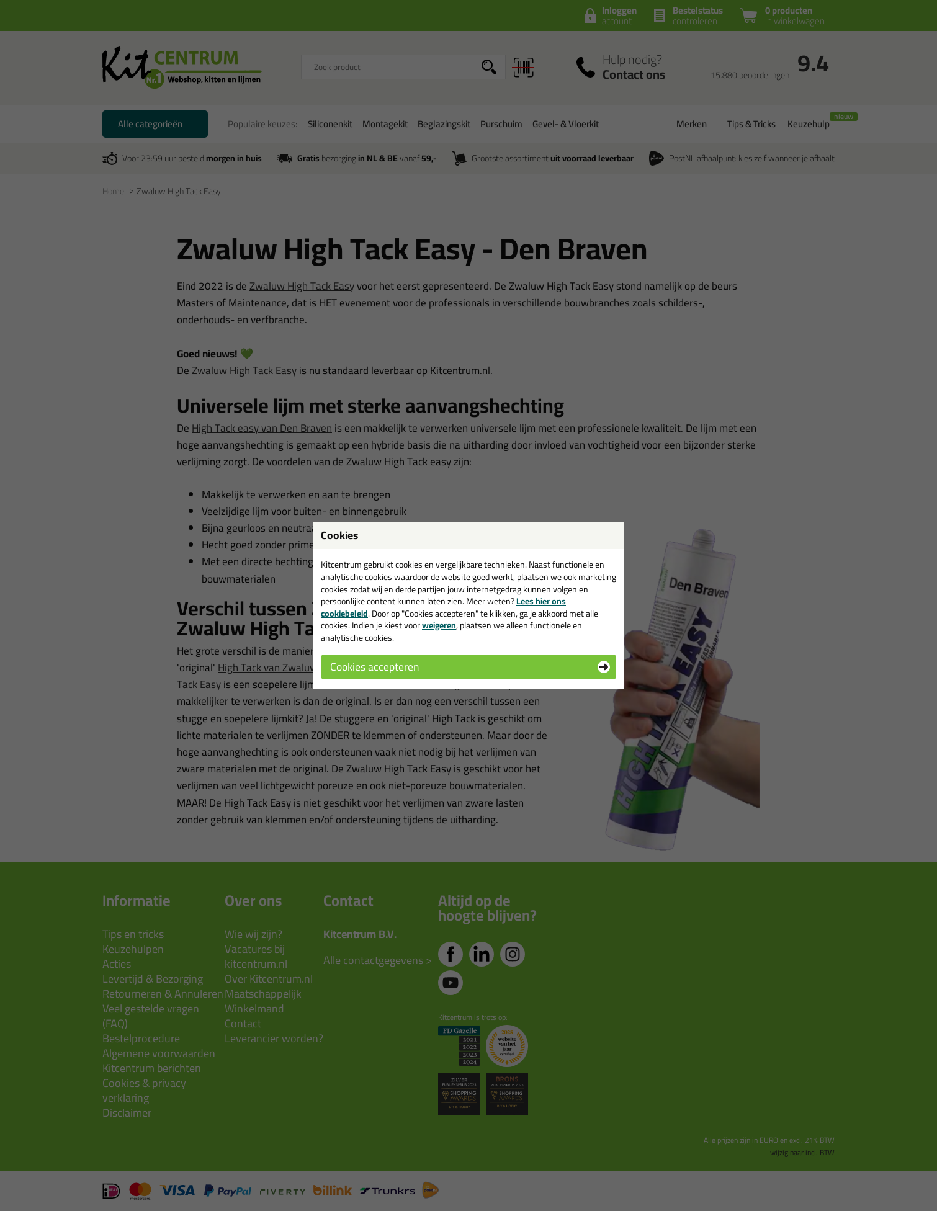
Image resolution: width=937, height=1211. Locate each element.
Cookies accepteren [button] (374, 666)
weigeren (439, 625)
